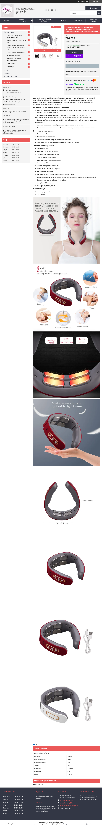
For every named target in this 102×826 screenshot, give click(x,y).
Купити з (74, 56)
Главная (7, 20)
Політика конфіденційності (86, 824)
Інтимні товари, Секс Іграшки (16, 52)
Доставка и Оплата (10, 76)
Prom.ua (60, 822)
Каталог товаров (9, 32)
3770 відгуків (84, 1)
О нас (63, 20)
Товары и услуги (23, 20)
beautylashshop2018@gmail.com (15, 99)
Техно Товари (11, 63)
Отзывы (6, 73)
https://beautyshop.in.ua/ (12, 97)
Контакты (78, 20)
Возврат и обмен (93, 20)
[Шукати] (99, 13)
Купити (74, 52)
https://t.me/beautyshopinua (13, 102)
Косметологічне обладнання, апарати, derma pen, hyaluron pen (16, 47)
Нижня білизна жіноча (13, 55)
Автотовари (10, 66)
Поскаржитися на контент (70, 824)
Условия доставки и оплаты (44, 20)
